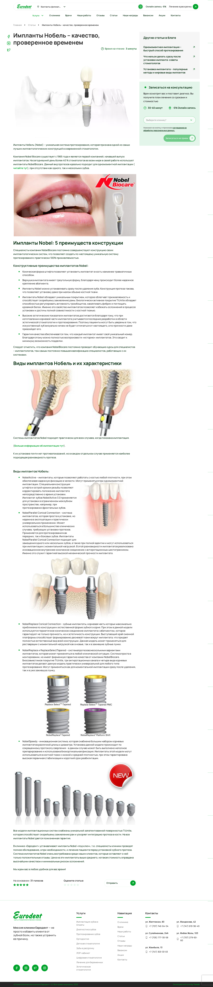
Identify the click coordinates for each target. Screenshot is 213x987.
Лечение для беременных (89, 962)
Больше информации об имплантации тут (39, 445)
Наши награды (124, 945)
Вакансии (122, 950)
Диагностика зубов (86, 929)
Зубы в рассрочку (85, 948)
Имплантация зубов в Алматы (87, 923)
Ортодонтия (82, 938)
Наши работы (124, 931)
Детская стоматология (88, 943)
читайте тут (20, 168)
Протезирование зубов (88, 934)
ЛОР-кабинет (83, 953)
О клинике (122, 922)
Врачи (120, 926)
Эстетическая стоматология (83, 968)
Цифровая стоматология (89, 957)
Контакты (122, 959)
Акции (120, 954)
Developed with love (186, 984)
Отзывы (121, 940)
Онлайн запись (156, 6)
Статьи (121, 936)
